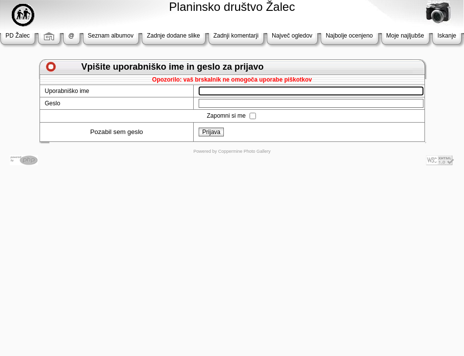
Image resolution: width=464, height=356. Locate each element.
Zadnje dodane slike (173, 35)
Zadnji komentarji (235, 35)
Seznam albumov (111, 35)
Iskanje (446, 35)
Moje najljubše (405, 35)
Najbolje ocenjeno (349, 35)
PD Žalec (17, 35)
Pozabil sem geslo (116, 131)
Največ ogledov (292, 35)
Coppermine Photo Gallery (244, 151)
